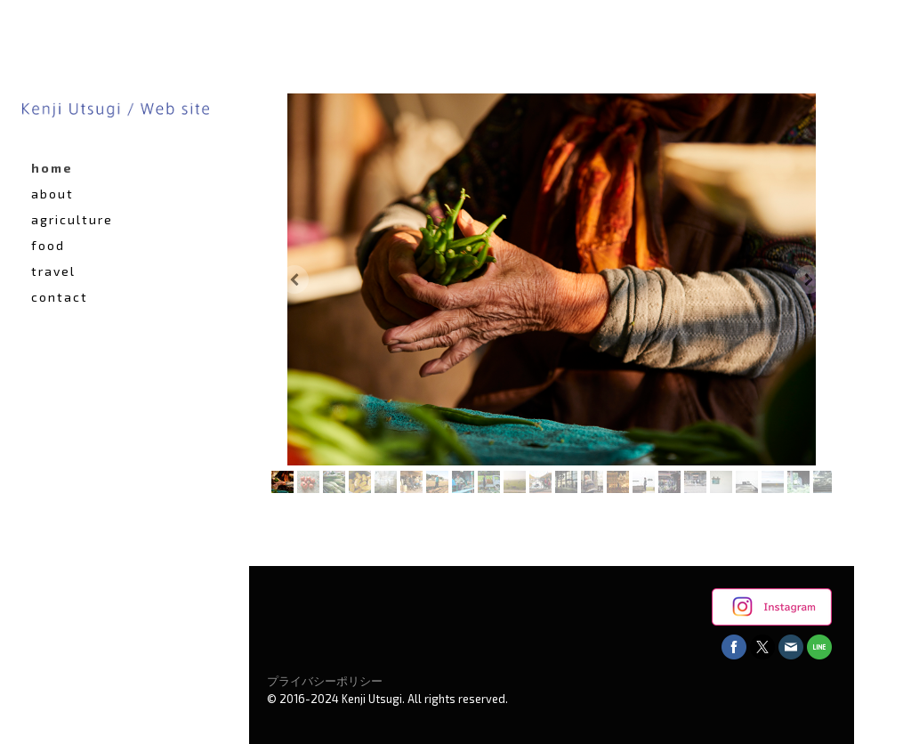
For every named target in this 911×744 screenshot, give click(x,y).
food (48, 245)
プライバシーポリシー (325, 681)
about (52, 193)
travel (53, 271)
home (52, 167)
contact (59, 296)
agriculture (72, 219)
